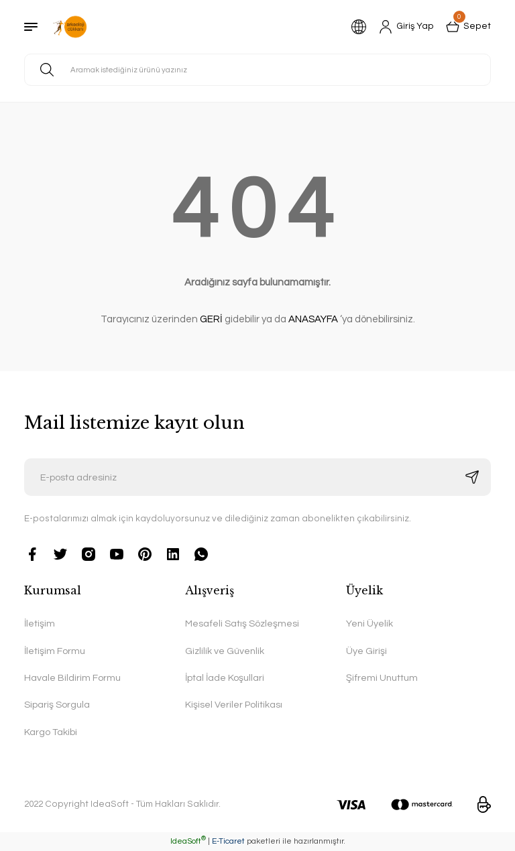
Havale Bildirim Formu (72, 678)
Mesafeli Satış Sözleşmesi (242, 623)
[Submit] (472, 477)
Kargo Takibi (50, 732)
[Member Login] (406, 27)
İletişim (39, 623)
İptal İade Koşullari (224, 678)
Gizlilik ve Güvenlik (224, 651)
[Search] (257, 70)
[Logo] (69, 26)
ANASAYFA (313, 319)
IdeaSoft (188, 841)
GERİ (211, 319)
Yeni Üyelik (369, 623)
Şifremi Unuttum (382, 678)
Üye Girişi (366, 651)
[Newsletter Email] (257, 477)
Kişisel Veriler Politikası (233, 705)
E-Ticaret (228, 841)
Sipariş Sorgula (57, 705)
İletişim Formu (54, 651)
